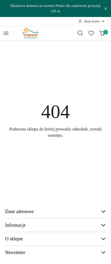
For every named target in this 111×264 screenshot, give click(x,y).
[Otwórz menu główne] (6, 33)
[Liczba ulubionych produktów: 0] (91, 33)
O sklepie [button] (55, 238)
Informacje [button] (55, 225)
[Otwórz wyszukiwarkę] (80, 33)
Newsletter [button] (55, 252)
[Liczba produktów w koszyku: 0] (102, 33)
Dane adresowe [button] (55, 211)
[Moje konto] (91, 21)
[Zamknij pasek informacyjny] (105, 8)
